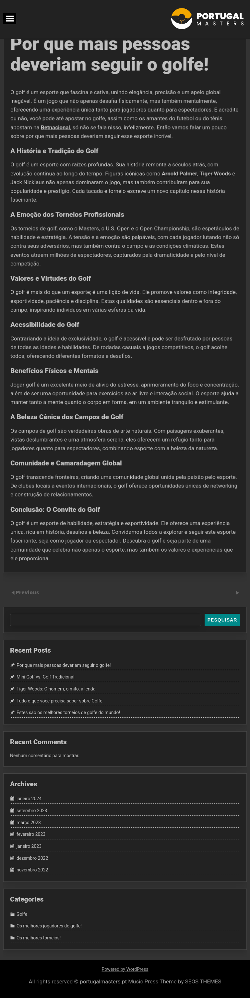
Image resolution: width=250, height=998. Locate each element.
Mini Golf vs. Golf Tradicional (45, 676)
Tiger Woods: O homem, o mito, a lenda (56, 688)
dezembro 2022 (32, 858)
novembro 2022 (32, 870)
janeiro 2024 (29, 799)
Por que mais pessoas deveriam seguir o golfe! (64, 665)
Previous (27, 592)
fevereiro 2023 (31, 834)
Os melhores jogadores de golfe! (49, 926)
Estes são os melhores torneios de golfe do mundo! (68, 712)
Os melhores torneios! (39, 937)
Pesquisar (222, 619)
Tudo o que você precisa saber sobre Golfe (59, 700)
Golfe (22, 914)
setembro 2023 (32, 810)
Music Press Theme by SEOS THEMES (174, 981)
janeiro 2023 (29, 846)
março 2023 (29, 822)
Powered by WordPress (125, 969)
